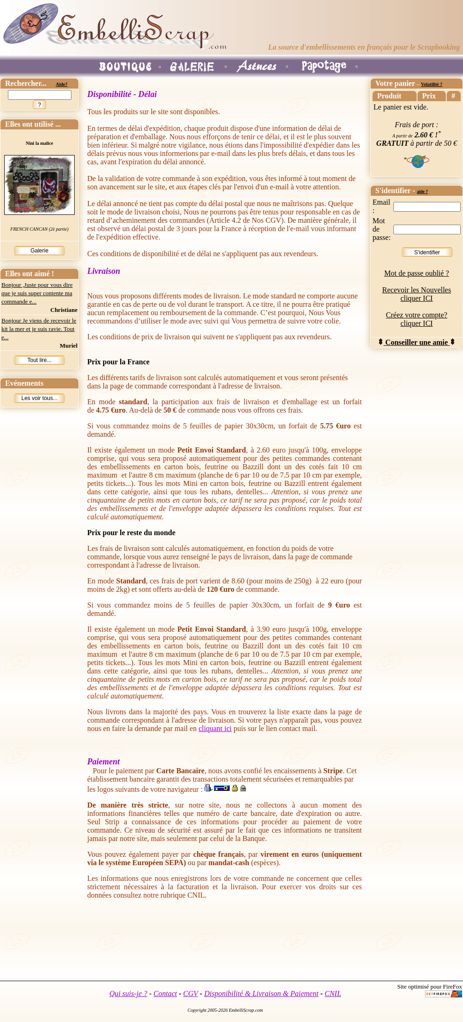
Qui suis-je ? (128, 993)
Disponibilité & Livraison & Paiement (261, 993)
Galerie (40, 250)
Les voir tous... (39, 398)
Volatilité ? (431, 84)
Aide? (61, 84)
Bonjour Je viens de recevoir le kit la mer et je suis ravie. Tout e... (38, 329)
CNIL (333, 993)
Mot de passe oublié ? (416, 273)
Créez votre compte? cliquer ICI (416, 319)
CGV (190, 993)
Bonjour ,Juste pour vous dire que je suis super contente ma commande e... (36, 293)
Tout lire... (39, 360)
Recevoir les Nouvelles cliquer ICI (416, 294)
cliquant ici (215, 728)
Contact (165, 993)
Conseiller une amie (417, 342)
